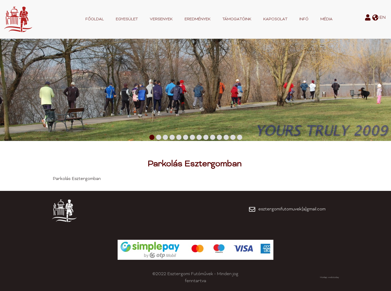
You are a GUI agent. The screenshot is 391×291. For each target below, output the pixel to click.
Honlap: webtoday (329, 277)
